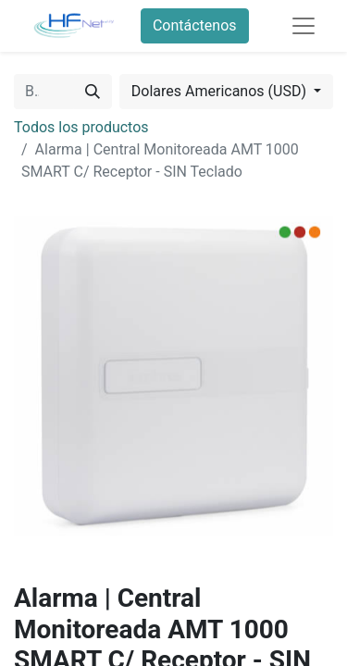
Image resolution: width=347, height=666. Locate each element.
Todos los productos (81, 127)
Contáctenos (195, 25)
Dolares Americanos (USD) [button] (220, 91)
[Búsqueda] (92, 91)
